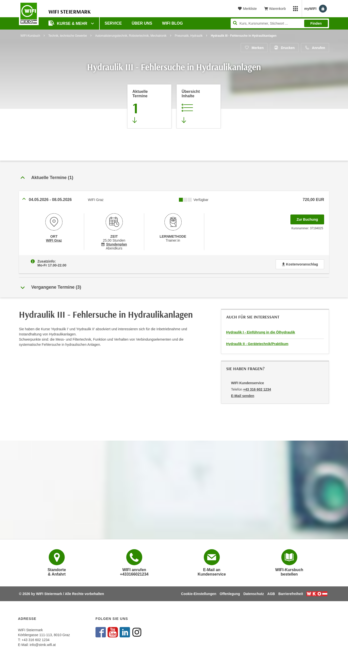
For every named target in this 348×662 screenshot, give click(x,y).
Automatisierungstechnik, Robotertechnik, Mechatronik (130, 35)
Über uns (142, 23)
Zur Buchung (310, 218)
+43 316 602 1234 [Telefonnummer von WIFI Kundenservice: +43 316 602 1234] (257, 389)
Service (113, 23)
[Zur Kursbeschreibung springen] (198, 106)
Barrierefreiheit (290, 594)
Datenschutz (253, 594)
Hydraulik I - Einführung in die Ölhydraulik (260, 332)
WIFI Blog (172, 23)
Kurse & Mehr (68, 23)
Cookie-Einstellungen (198, 594)
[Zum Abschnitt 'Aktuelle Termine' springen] (149, 106)
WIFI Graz (54, 240)
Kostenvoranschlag (300, 264)
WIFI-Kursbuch (30, 35)
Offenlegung (230, 594)
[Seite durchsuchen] (280, 23)
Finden (316, 23)
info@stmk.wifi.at (43, 645)
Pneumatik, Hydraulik (189, 35)
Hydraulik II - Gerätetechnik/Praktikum (257, 344)
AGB (271, 594)
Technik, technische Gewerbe (67, 35)
